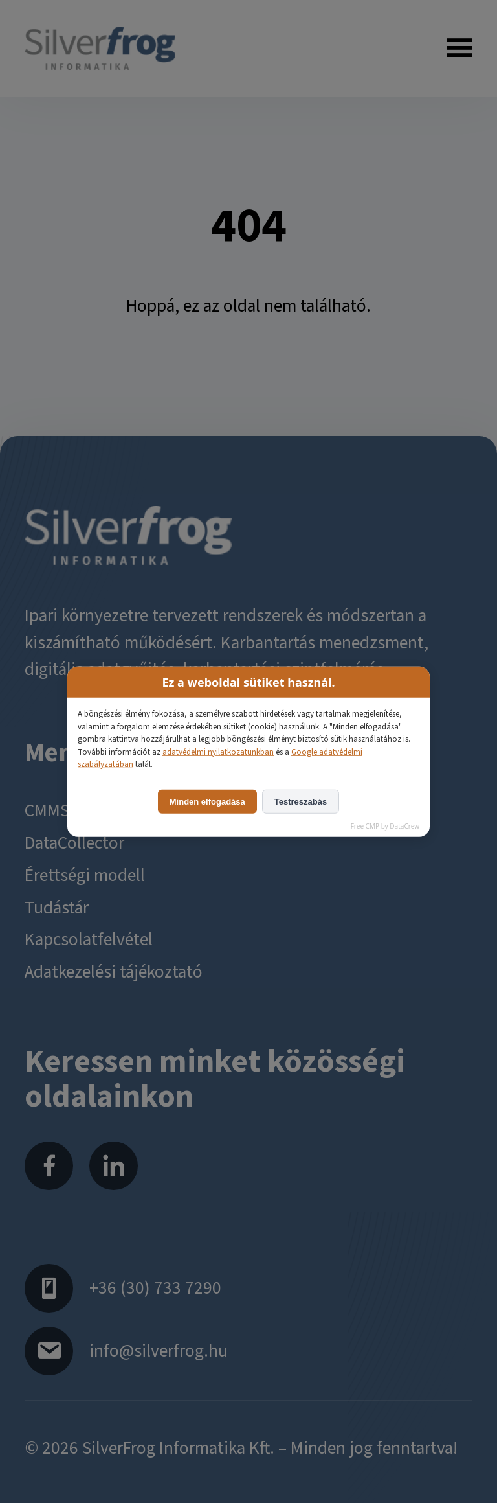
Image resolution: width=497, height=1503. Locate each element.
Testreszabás (300, 801)
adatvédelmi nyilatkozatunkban (218, 751)
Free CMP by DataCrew (385, 825)
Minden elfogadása (207, 801)
